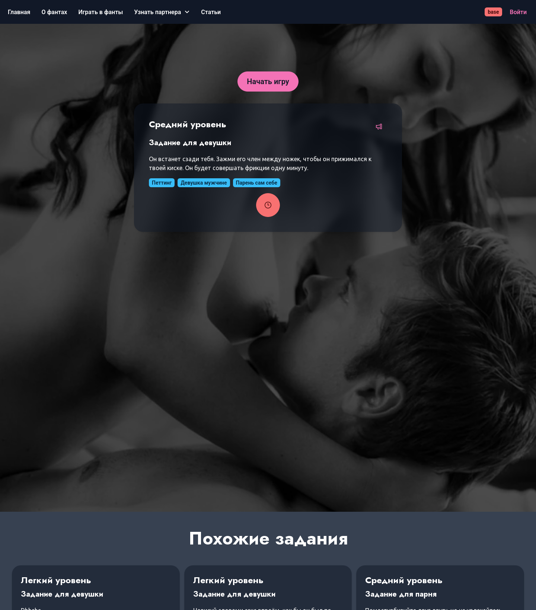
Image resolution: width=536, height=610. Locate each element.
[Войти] (518, 12)
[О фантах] (54, 12)
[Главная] (19, 12)
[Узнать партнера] (162, 12)
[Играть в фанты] (100, 12)
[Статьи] (211, 12)
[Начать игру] (268, 81)
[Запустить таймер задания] (268, 205)
